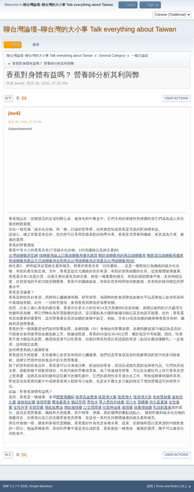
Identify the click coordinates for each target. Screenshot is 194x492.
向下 (8, 98)
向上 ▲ (186, 486)
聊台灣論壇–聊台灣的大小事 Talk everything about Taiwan (89, 29)
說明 (150, 486)
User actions (176, 98)
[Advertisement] (101, 171)
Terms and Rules (167, 486)
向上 (8, 454)
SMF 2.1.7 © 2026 (15, 486)
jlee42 (14, 113)
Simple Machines (40, 486)
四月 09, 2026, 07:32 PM (25, 122)
